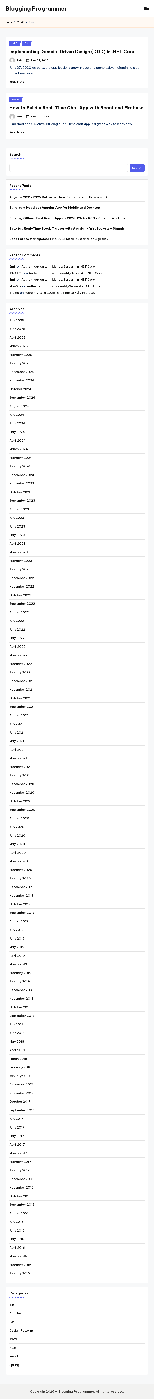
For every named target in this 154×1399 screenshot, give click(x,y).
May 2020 (17, 844)
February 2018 (20, 1067)
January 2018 (19, 1076)
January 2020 (20, 878)
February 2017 (20, 1162)
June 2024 (17, 423)
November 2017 (21, 1093)
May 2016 (16, 1239)
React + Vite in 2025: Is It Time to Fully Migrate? (60, 293)
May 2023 (17, 535)
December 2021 (21, 681)
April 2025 (17, 337)
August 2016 (18, 1213)
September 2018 (21, 1016)
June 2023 (17, 526)
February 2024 (20, 458)
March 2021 (18, 758)
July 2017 (16, 1119)
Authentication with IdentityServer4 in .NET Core (58, 266)
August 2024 (19, 406)
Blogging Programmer (36, 8)
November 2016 (21, 1187)
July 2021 (16, 724)
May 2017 (16, 1136)
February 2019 (20, 973)
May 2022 (17, 638)
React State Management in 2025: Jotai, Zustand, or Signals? (58, 239)
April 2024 (17, 441)
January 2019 (19, 981)
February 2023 (20, 561)
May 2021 (16, 741)
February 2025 (20, 355)
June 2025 (17, 329)
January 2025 (20, 363)
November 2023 (21, 483)
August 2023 (19, 509)
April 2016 (17, 1248)
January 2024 (20, 466)
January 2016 (19, 1273)
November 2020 (21, 792)
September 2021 (21, 707)
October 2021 (20, 698)
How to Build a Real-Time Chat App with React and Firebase (76, 107)
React (15, 99)
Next (12, 1348)
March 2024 (18, 449)
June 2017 (16, 1127)
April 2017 (17, 1145)
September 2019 (21, 913)
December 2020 (21, 784)
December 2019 (21, 887)
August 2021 (18, 715)
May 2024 (17, 432)
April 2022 (17, 647)
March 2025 (18, 346)
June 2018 (16, 1033)
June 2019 (16, 938)
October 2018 (20, 1007)
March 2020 (18, 861)
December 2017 (21, 1084)
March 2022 (18, 655)
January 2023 (20, 569)
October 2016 (20, 1196)
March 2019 (18, 964)
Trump (14, 293)
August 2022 (19, 612)
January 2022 (20, 672)
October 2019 (20, 904)
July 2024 (16, 415)
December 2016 (21, 1179)
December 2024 (21, 372)
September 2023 (22, 501)
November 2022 (21, 586)
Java (13, 1339)
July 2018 (16, 1024)
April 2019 (17, 956)
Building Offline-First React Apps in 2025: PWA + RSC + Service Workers (67, 218)
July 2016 (16, 1222)
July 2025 (16, 320)
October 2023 (20, 492)
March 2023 (18, 552)
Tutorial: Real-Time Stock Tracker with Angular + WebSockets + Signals (67, 228)
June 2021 (16, 732)
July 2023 (16, 518)
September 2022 (22, 604)
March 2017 (18, 1153)
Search (15, 154)
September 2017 (21, 1110)
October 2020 (20, 801)
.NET (15, 43)
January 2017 (19, 1170)
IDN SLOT (16, 273)
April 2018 (17, 1050)
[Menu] (146, 8)
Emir (12, 266)
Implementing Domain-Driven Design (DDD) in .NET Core (71, 51)
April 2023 (17, 544)
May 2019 (16, 947)
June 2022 (17, 629)
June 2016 (16, 1230)
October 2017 (20, 1102)
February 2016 (20, 1265)
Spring (14, 1365)
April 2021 (17, 750)
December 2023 (21, 475)
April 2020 (17, 853)
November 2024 (21, 380)
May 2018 (16, 1042)
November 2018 (21, 998)
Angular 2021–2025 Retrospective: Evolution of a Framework (58, 197)
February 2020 (20, 870)
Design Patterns (21, 1330)
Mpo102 (15, 286)
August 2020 (19, 818)
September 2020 (22, 810)
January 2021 (19, 775)
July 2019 (16, 930)
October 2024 (20, 389)
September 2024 (22, 397)
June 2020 (17, 835)
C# (26, 43)
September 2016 (21, 1205)
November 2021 (21, 689)
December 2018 (21, 990)
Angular (15, 1313)
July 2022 (16, 621)
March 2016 (18, 1256)
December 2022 (21, 578)
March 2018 (18, 1059)
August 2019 (18, 921)
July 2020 (16, 827)
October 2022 (20, 595)
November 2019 (21, 895)
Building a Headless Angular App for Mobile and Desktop (54, 208)
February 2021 (20, 767)
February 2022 (20, 664)
